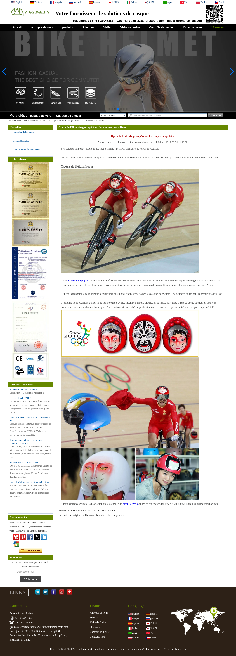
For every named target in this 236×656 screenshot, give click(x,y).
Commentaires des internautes (26, 149)
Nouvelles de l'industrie (40, 120)
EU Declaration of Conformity (23, 389)
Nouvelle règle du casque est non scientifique (30, 482)
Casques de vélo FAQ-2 (20, 398)
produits (67, 27)
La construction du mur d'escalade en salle (93, 510)
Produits (94, 617)
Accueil (17, 27)
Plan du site (96, 627)
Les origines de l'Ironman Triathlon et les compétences (97, 515)
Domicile (12, 120)
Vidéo (106, 27)
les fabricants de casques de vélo (24, 462)
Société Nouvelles (21, 141)
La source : (124, 142)
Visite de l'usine (130, 27)
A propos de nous (42, 27)
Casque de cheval (68, 115)
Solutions (88, 27)
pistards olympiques (77, 280)
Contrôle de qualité (161, 27)
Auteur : (102, 142)
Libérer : (161, 142)
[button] (109, 109)
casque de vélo (40, 115)
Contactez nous (192, 27)
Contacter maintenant (30, 550)
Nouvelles (218, 27)
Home (95, 606)
